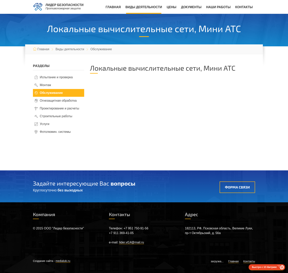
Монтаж (45, 85)
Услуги (44, 124)
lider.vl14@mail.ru (131, 242)
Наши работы (218, 7)
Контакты (244, 7)
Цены (171, 7)
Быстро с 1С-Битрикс (264, 267)
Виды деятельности (143, 7)
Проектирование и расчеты (59, 108)
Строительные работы (56, 116)
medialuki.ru (63, 260)
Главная (113, 7)
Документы (191, 7)
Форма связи (237, 187)
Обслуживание (51, 92)
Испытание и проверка (56, 77)
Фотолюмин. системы (55, 131)
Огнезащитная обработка (58, 100)
